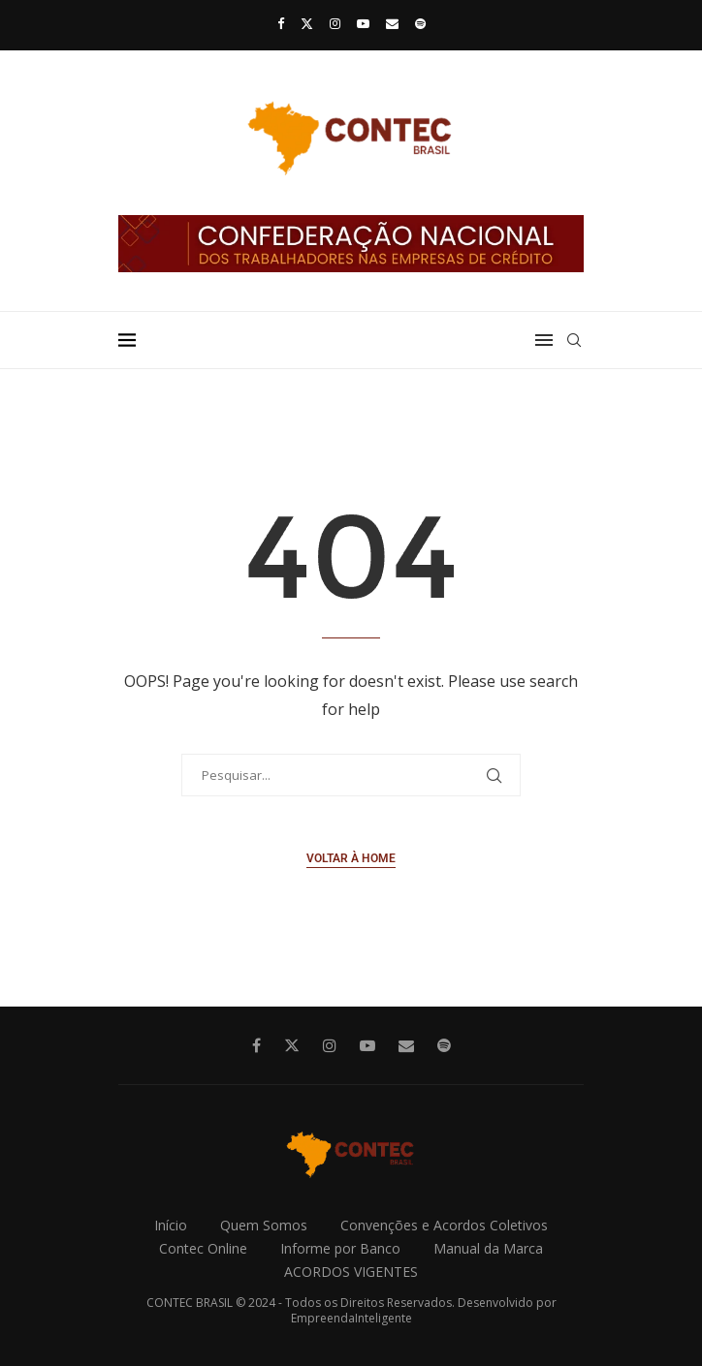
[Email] (392, 23)
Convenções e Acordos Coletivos (444, 1225)
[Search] (574, 340)
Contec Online (203, 1248)
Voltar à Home (351, 858)
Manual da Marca (488, 1248)
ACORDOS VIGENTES (351, 1271)
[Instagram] (335, 23)
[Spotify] (420, 23)
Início (170, 1225)
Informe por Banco (340, 1248)
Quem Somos (263, 1225)
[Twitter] (307, 23)
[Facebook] (280, 23)
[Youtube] (363, 23)
